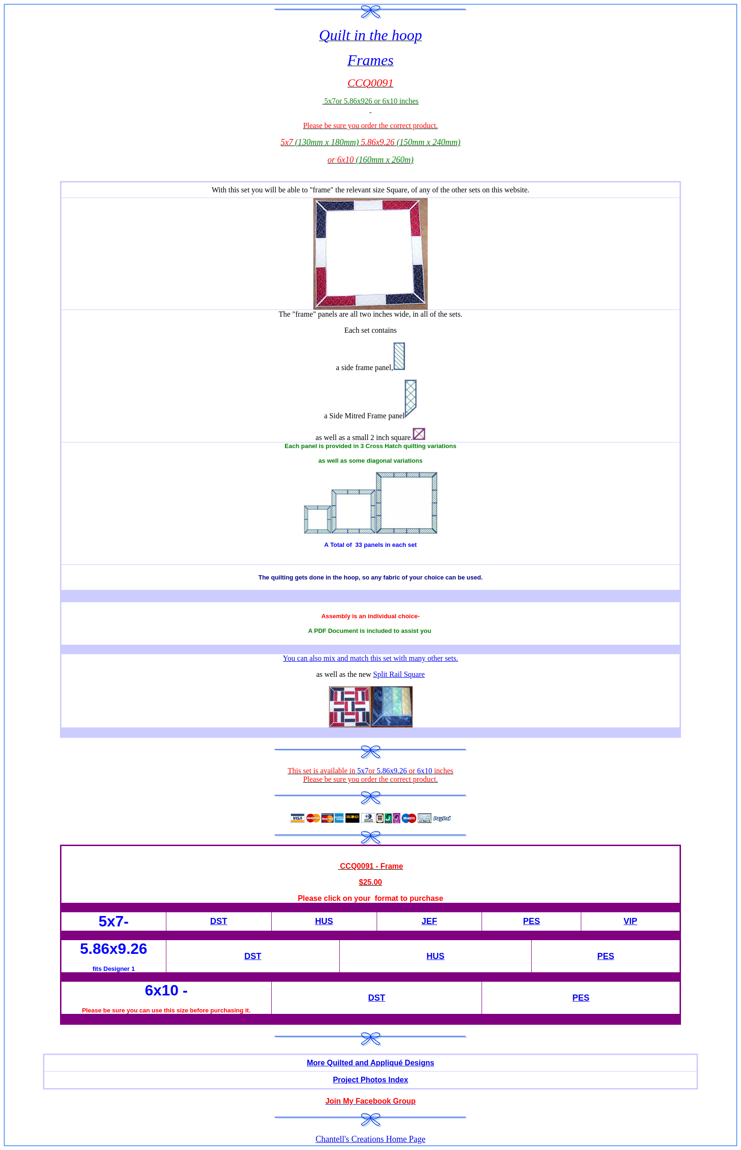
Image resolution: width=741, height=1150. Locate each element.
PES (531, 921)
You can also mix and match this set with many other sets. (370, 658)
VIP (631, 921)
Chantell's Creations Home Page (371, 1139)
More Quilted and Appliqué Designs (370, 1063)
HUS (324, 921)
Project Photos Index (370, 1080)
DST (218, 921)
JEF (429, 921)
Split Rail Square (399, 674)
